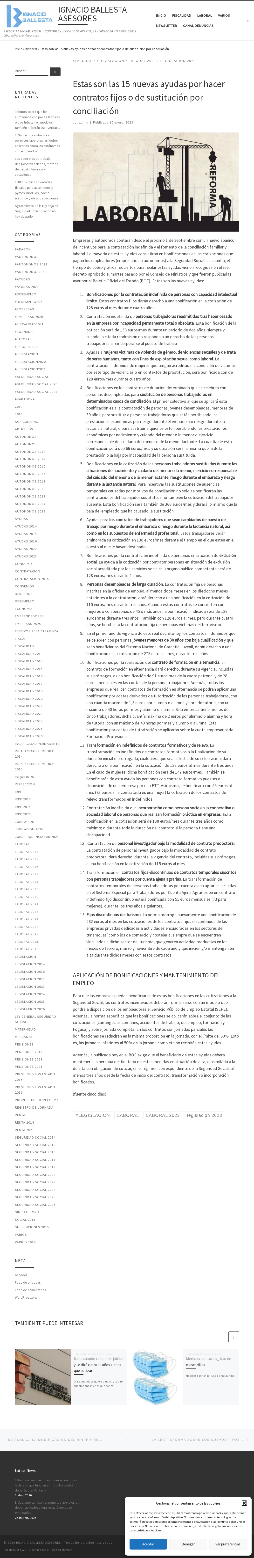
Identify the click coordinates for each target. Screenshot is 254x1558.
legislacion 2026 (30, 1009)
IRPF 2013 (23, 799)
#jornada (24, 331)
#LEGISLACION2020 (30, 361)
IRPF (18, 792)
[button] (244, 1503)
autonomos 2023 (30, 496)
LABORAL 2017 (26, 874)
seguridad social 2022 (35, 1174)
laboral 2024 (26, 926)
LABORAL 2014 (26, 851)
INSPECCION (25, 784)
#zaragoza (25, 399)
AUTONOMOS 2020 (30, 489)
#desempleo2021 (29, 302)
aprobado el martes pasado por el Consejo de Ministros (138, 274)
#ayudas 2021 (27, 287)
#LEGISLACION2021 (30, 369)
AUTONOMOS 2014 (30, 451)
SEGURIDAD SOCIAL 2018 (35, 1167)
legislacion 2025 (30, 1001)
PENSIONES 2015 (28, 1052)
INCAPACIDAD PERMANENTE (37, 743)
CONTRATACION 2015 (32, 579)
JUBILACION (24, 821)
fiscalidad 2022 (29, 706)
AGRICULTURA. (26, 421)
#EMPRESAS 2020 (29, 317)
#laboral (31, 49)
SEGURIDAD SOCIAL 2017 (35, 1159)
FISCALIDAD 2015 (29, 668)
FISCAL (20, 638)
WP (24, 1549)
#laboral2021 (27, 346)
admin (83, 122)
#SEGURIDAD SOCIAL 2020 (36, 384)
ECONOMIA (24, 609)
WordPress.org (26, 1297)
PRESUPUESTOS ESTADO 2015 (35, 1077)
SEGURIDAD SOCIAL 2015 (35, 1145)
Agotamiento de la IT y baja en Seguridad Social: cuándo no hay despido (36, 211)
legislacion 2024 (30, 994)
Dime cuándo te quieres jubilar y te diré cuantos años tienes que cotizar (99, 1364)
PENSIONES (24, 1044)
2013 (19, 406)
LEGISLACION (25, 956)
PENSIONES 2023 (28, 1059)
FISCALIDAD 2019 (29, 691)
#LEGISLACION (26, 354)
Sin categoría (27, 1212)
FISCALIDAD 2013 (29, 653)
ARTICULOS (24, 429)
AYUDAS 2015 (26, 534)
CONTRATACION (27, 571)
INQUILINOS (24, 777)
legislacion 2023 (30, 986)
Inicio (18, 49)
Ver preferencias (227, 1544)
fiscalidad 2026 (29, 736)
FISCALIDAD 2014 (29, 661)
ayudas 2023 (26, 556)
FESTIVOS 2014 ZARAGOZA (36, 631)
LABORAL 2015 (26, 859)
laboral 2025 (26, 934)
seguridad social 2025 (35, 1197)
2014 (19, 414)
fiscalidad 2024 (29, 721)
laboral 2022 (26, 904)
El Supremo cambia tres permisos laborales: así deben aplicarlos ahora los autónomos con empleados (37, 143)
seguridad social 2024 (35, 1189)
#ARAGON (23, 249)
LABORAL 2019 (26, 889)
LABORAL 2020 (26, 896)
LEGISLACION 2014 (30, 964)
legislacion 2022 (30, 979)
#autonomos (27, 257)
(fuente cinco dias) (89, 1094)
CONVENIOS (24, 586)
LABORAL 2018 (26, 881)
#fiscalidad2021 (29, 324)
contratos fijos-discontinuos (147, 872)
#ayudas (22, 279)
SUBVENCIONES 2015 (32, 1227)
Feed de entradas (28, 1282)
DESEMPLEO (24, 601)
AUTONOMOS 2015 (30, 459)
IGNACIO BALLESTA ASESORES (38, 1543)
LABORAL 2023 (26, 919)
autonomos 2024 (30, 504)
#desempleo (25, 294)
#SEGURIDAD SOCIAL (32, 376)
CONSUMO (23, 564)
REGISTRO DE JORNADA (34, 1107)
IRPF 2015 (23, 807)
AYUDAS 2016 (26, 541)
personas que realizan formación (152, 814)
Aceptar (148, 1544)
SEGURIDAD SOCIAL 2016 (35, 1152)
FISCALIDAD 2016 (29, 676)
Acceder (21, 1275)
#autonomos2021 (30, 272)
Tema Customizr (61, 1549)
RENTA (20, 1115)
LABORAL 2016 (26, 866)
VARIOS (21, 1234)
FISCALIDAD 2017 (29, 683)
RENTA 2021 (24, 1130)
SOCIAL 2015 (25, 1219)
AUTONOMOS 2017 (30, 474)
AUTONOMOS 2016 (30, 466)
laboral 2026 (26, 949)
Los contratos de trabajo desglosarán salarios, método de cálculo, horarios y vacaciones (36, 166)
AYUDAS (21, 519)
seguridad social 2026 (35, 1204)
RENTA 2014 (24, 1122)
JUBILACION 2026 (29, 829)
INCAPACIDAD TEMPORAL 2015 (35, 766)
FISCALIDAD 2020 (29, 698)
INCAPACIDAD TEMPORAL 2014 (35, 754)
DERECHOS (24, 594)
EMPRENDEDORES (29, 616)
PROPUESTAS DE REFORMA (37, 1100)
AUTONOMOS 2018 (30, 481)
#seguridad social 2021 (36, 391)
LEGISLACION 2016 (30, 971)
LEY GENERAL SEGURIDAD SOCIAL (35, 1019)
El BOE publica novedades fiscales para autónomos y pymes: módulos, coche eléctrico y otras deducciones (36, 190)
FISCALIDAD (24, 646)
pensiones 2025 (28, 1066)
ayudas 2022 (26, 549)
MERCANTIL (24, 1037)
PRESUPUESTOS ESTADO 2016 (35, 1090)
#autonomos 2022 (31, 264)
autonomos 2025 (30, 511)
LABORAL (22, 844)
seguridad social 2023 (35, 1182)
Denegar (188, 1544)
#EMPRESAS (24, 309)
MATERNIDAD (25, 1029)
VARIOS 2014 (25, 1242)
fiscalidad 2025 (29, 728)
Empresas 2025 (28, 624)
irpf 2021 (23, 814)
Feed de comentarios (30, 1290)
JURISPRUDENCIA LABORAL (37, 836)
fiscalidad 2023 (29, 713)
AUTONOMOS (26, 436)
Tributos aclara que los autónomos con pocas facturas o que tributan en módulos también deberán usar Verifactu (38, 120)
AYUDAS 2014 (26, 526)
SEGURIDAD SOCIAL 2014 (35, 1137)
